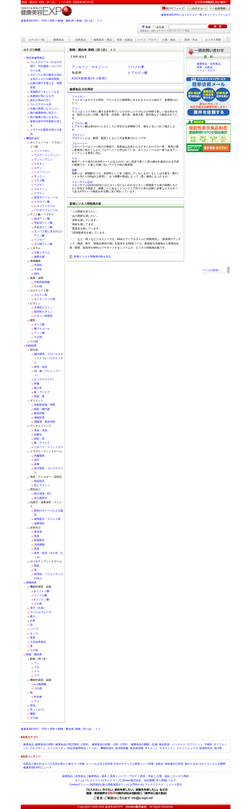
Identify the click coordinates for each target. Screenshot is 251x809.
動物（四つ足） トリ (89, 20)
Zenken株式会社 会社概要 (138, 780)
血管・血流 (40, 366)
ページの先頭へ (211, 270)
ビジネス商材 (213, 39)
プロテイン (78, 135)
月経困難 (39, 544)
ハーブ (34, 629)
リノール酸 (40, 595)
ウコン (76, 108)
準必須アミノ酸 (43, 222)
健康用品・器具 (97, 776)
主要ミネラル (42, 252)
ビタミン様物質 (43, 315)
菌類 (32, 713)
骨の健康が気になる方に (44, 117)
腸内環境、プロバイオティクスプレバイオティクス (48, 358)
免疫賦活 (39, 481)
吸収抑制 (39, 413)
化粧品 (159, 763)
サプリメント (195, 744)
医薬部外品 (206, 748)
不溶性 (38, 269)
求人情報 (161, 780)
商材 (148, 27)
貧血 (36, 535)
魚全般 (38, 696)
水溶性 (38, 265)
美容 (112, 776)
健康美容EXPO (114, 806)
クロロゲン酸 (42, 201)
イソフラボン (42, 150)
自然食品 (80, 39)
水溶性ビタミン (43, 307)
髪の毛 (38, 388)
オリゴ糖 (39, 324)
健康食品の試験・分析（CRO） (111, 744)
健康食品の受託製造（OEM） (72, 744)
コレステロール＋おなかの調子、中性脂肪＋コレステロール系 (46, 66)
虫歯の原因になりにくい (44, 108)
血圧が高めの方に (40, 100)
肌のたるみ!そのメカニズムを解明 (205, 763)
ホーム (79, 780)
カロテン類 (40, 294)
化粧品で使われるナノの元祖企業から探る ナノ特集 (54, 763)
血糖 (36, 464)
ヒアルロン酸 (138, 72)
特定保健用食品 (35, 57)
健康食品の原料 (44, 744)
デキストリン (167, 748)
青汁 (32, 616)
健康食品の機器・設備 (144, 744)
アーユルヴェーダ (40, 612)
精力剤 (218, 748)
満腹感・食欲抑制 (44, 421)
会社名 (160, 27)
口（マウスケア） (44, 379)
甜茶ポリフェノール (46, 197)
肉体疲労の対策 (174, 763)
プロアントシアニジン (47, 155)
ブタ (36, 667)
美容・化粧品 (125, 39)
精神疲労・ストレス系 (47, 519)
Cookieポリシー (78, 784)
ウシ (36, 663)
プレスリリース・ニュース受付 (163, 784)
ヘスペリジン (42, 172)
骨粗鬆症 (39, 540)
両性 (36, 273)
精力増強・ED (42, 493)
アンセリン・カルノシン (90, 67)
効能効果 (31, 345)
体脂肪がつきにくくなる (44, 91)
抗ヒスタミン (42, 485)
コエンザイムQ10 (82, 182)
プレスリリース (94, 780)
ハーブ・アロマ (147, 39)
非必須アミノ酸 (43, 227)
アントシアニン (43, 159)
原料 (52, 20)
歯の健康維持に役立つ (43, 112)
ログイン (197, 8)
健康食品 (58, 39)
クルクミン (40, 189)
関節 (36, 565)
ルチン (38, 167)
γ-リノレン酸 (41, 599)
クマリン (39, 193)
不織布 (208, 744)
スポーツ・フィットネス (48, 447)
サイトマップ (212, 14)
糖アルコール (42, 328)
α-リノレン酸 (42, 591)
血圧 (36, 459)
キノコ (34, 633)
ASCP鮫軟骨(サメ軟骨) (89, 78)
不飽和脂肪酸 (42, 282)
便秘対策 (39, 417)
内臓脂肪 (39, 455)
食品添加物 (136, 748)
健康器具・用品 (102, 39)
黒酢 (74, 170)
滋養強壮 (39, 523)
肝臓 (36, 383)
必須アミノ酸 (42, 218)
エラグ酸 (39, 180)
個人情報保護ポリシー (115, 784)
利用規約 (95, 784)
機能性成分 (32, 138)
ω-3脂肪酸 (40, 684)
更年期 (38, 531)
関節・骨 (39, 396)
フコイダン (78, 96)
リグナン (39, 184)
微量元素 (39, 256)
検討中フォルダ (175, 8)
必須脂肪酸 (121, 748)
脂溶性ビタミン (43, 311)
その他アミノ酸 (43, 243)
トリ (36, 671)
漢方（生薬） (38, 607)
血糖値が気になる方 (42, 95)
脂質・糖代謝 (42, 409)
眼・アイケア (42, 392)
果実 (32, 637)
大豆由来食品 (38, 641)
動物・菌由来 (66, 20)
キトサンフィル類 (44, 299)
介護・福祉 (169, 39)
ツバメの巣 (136, 67)
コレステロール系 (40, 104)
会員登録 (220, 8)
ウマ (36, 675)
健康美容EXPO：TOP (34, 20)
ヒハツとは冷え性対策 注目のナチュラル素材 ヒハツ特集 (120, 763)
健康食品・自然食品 (209, 63)
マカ (74, 158)
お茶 (32, 620)
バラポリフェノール (46, 210)
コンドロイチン (56, 748)
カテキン (39, 163)
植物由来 (31, 582)
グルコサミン (38, 748)
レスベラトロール (44, 206)
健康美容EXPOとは (172, 14)
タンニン (39, 176)
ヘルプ (226, 14)
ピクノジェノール (187, 748)
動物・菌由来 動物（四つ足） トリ (79, 728)
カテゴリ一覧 (194, 14)
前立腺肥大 (40, 498)
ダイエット (151, 748)
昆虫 (32, 705)
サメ (36, 701)
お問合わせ (136, 784)
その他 (38, 286)
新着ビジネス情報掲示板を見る (92, 256)
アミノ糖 (39, 332)
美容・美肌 (40, 430)
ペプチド (39, 239)
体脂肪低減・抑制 (44, 404)
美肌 (36, 548)
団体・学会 (191, 39)
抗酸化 (38, 434)
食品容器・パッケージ (172, 744)
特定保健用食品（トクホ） (83, 748)
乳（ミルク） (38, 709)
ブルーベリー (80, 143)
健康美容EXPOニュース (37, 767)
